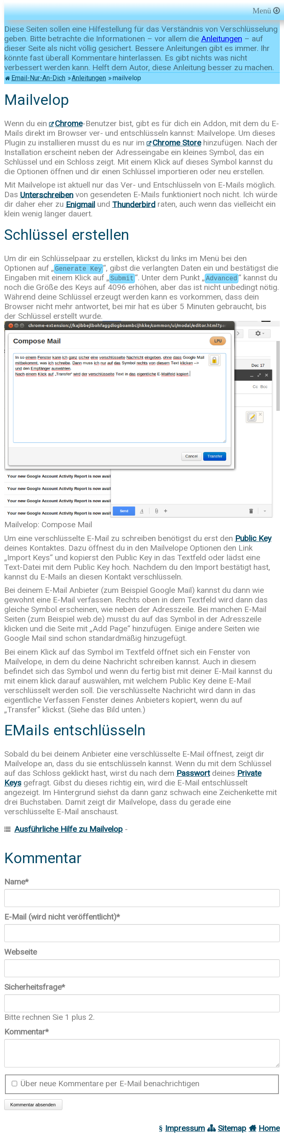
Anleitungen (221, 38)
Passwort (193, 773)
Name (21, 882)
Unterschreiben (46, 194)
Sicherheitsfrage (34, 987)
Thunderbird (133, 204)
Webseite (20, 952)
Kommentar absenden (33, 1109)
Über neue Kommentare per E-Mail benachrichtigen (110, 1088)
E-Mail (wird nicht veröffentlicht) (62, 917)
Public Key (253, 538)
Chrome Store (176, 142)
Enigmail (80, 204)
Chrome (69, 123)
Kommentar (26, 1032)
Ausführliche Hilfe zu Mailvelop (68, 829)
